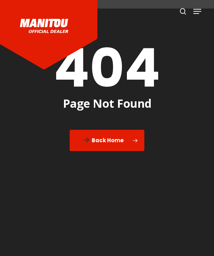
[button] (197, 11)
